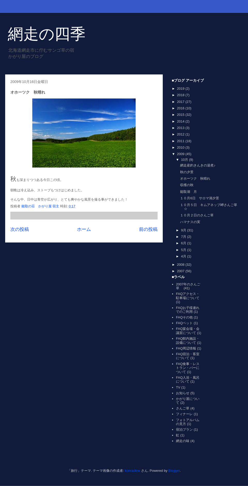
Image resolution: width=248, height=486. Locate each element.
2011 (181, 141)
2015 (181, 115)
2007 (181, 271)
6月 (184, 243)
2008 (181, 265)
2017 (181, 102)
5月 (184, 250)
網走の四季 (47, 34)
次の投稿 (19, 229)
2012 (181, 134)
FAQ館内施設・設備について (187, 341)
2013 (181, 128)
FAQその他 (184, 317)
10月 (185, 160)
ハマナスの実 (190, 222)
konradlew (132, 471)
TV (178, 387)
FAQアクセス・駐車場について (187, 296)
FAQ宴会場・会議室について (187, 331)
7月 (184, 237)
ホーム (84, 229)
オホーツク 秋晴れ (195, 178)
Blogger (174, 471)
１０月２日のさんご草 (197, 215)
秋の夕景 (186, 172)
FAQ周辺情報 (186, 348)
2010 (181, 147)
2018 (181, 95)
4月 (184, 256)
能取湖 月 (188, 192)
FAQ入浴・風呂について (187, 380)
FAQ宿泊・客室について (187, 356)
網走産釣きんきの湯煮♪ (197, 165)
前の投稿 (148, 229)
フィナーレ (184, 414)
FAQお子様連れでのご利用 (187, 310)
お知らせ (182, 393)
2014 (181, 121)
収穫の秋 (186, 185)
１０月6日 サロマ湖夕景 (199, 198)
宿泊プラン (184, 429)
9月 (184, 230)
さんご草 (182, 408)
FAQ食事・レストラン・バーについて (187, 368)
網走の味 (182, 441)
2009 (181, 154)
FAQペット (184, 323)
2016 (181, 108)
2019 (181, 88)
